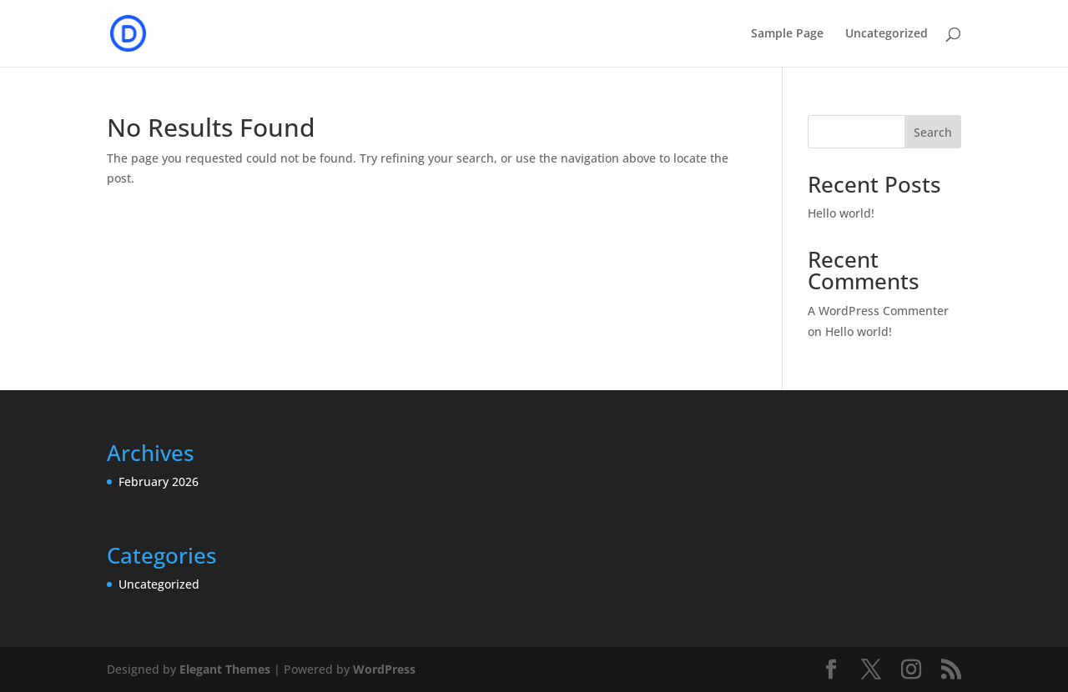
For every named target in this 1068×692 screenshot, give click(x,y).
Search (933, 132)
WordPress (384, 669)
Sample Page (787, 34)
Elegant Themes (224, 669)
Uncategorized (886, 34)
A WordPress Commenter (878, 310)
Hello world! (841, 213)
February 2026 (158, 481)
